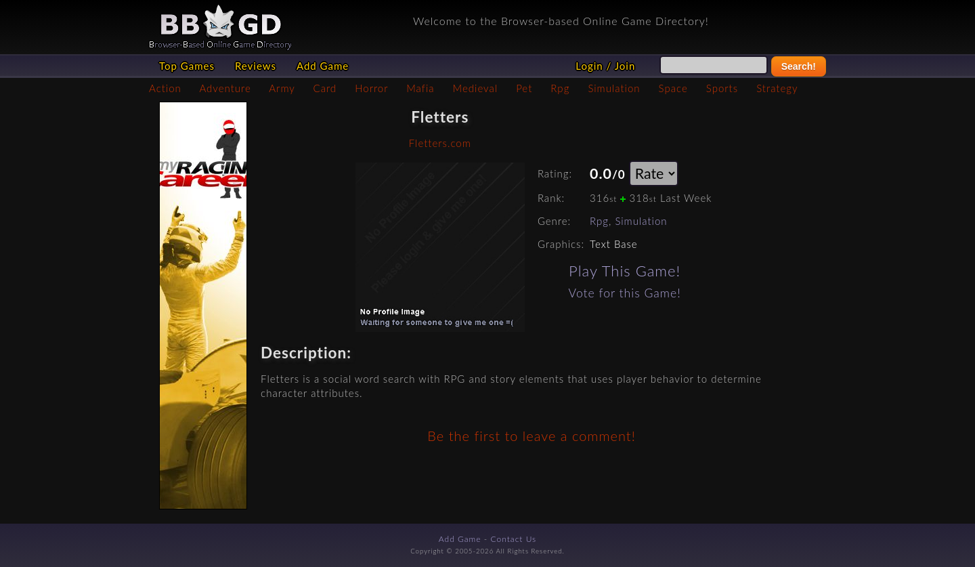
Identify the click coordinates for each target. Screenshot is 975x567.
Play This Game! (624, 270)
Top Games (187, 66)
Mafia (420, 88)
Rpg (559, 88)
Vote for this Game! (625, 293)
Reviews (255, 66)
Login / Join (605, 66)
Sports (722, 88)
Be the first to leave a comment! (531, 435)
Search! (798, 66)
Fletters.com (440, 143)
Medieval (475, 88)
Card (325, 88)
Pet (524, 88)
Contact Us (514, 539)
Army (282, 88)
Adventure (225, 88)
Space (673, 88)
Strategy (777, 88)
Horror (371, 88)
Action (165, 88)
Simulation (614, 88)
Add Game (323, 66)
